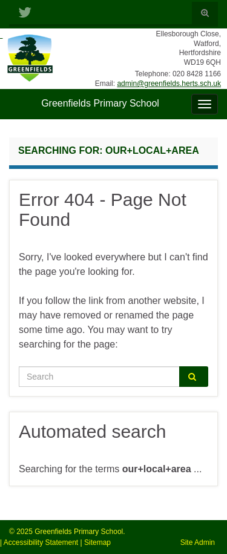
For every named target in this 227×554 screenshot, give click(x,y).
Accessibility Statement (41, 542)
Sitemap (97, 542)
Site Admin (197, 542)
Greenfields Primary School (100, 103)
